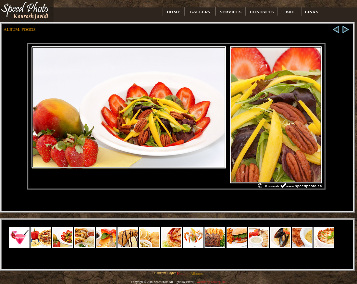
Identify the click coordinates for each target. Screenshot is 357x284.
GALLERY (200, 11)
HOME (173, 11)
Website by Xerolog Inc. (211, 282)
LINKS (311, 11)
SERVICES (230, 11)
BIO (289, 11)
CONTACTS (262, 11)
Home (182, 273)
